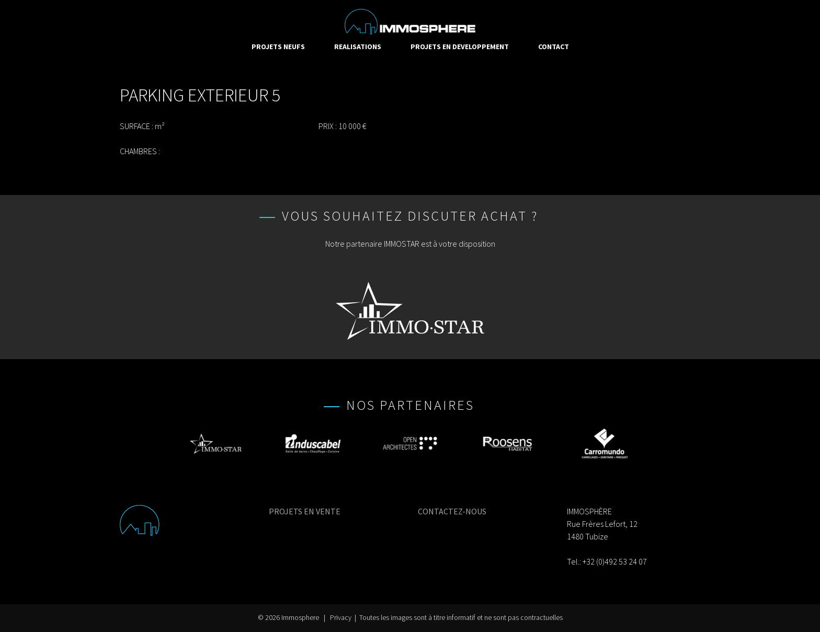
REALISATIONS (357, 46)
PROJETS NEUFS (278, 46)
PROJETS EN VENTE (304, 511)
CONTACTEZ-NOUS (452, 511)
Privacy (340, 617)
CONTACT (553, 46)
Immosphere (300, 617)
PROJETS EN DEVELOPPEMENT (460, 46)
